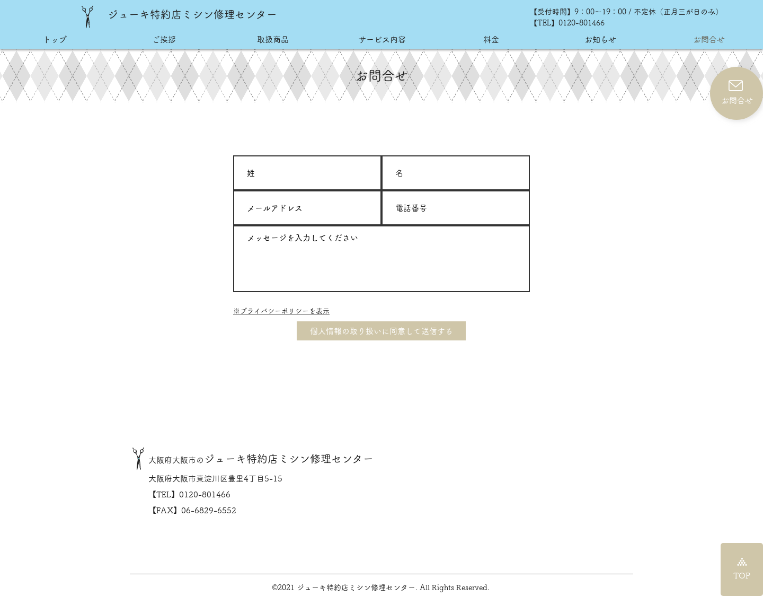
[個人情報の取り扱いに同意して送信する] (381, 330)
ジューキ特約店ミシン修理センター (192, 14)
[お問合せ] (736, 93)
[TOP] (742, 569)
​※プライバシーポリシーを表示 (281, 311)
